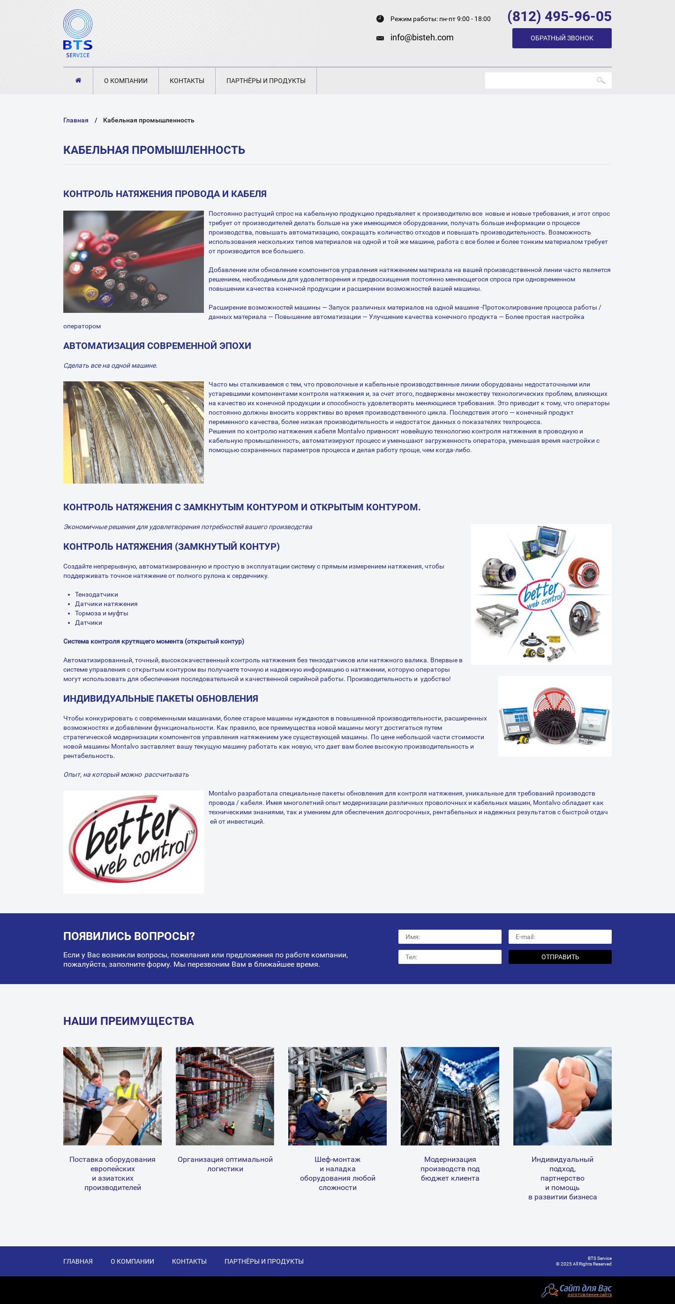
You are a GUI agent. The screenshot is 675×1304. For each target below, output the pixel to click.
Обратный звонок (562, 38)
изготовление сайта (590, 1294)
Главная (78, 80)
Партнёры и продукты (266, 80)
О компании (126, 80)
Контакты (187, 80)
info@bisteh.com (422, 37)
